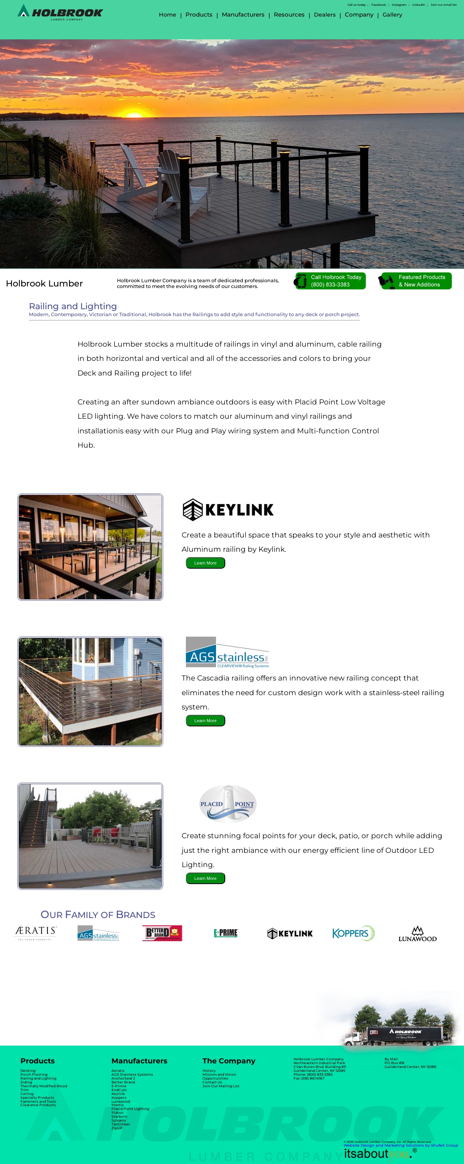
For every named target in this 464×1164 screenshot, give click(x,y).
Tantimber (120, 1124)
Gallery (392, 14)
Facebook (378, 5)
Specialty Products (37, 1097)
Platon (117, 1112)
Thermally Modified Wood (43, 1086)
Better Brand (123, 1082)
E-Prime (119, 1086)
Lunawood (120, 1101)
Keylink (118, 1094)
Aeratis (118, 1070)
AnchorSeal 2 (123, 1078)
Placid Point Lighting (130, 1109)
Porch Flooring (33, 1074)
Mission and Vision (219, 1074)
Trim (24, 1090)
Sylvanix (118, 1120)
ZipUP (117, 1128)
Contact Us (212, 1082)
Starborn (119, 1116)
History (209, 1070)
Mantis (117, 1105)
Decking (27, 1070)
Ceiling (27, 1094)
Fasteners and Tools (38, 1101)
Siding (26, 1082)
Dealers (325, 14)
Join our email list (444, 5)
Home (167, 14)
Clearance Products (38, 1105)
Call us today (357, 5)
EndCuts (119, 1090)
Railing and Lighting (38, 1078)
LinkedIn (418, 5)
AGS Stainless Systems (132, 1074)
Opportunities (215, 1078)
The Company (228, 1060)
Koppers (119, 1097)
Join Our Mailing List (221, 1086)
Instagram (399, 5)
